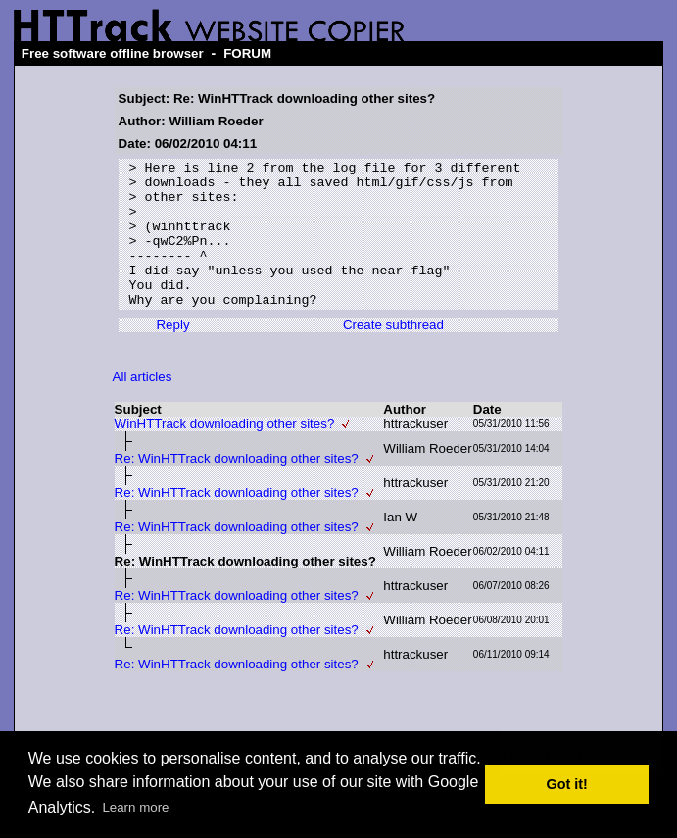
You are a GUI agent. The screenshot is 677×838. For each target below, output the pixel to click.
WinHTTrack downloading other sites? (225, 453)
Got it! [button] (567, 784)
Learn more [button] (135, 807)
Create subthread (393, 354)
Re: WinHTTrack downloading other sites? (237, 487)
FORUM (247, 53)
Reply (172, 354)
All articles (142, 406)
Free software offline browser (113, 53)
